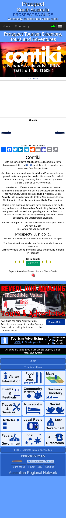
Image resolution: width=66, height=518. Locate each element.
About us (49, 467)
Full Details (33, 78)
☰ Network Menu (33, 367)
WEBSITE (33, 263)
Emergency (22, 26)
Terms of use (18, 467)
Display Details (55, 322)
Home (6, 26)
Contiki (29, 165)
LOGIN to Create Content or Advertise (33, 450)
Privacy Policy (35, 467)
